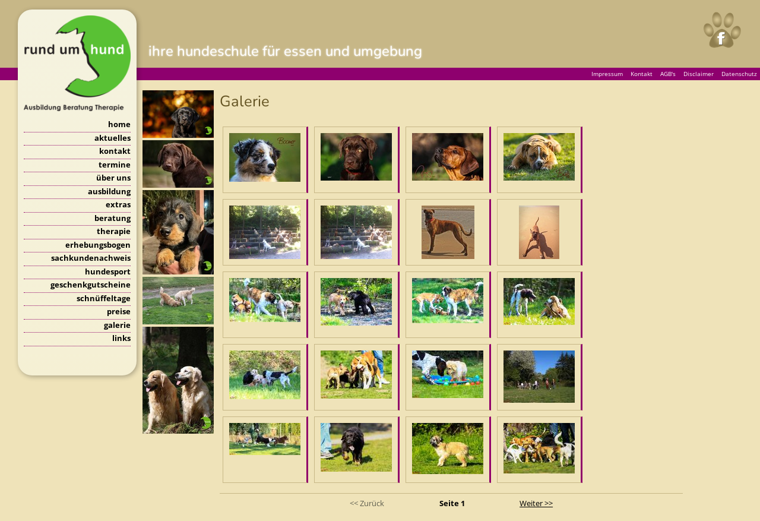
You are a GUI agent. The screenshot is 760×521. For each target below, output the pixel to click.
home (119, 124)
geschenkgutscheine (90, 284)
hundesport (108, 271)
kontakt (115, 151)
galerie (117, 325)
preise (119, 311)
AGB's (668, 74)
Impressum (607, 74)
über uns (113, 177)
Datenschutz (739, 74)
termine (115, 164)
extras (118, 204)
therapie (114, 231)
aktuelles (112, 137)
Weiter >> (536, 503)
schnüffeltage (104, 298)
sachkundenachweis (91, 257)
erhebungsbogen (98, 244)
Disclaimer (698, 74)
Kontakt (642, 74)
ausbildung (109, 191)
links (121, 338)
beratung (112, 218)
